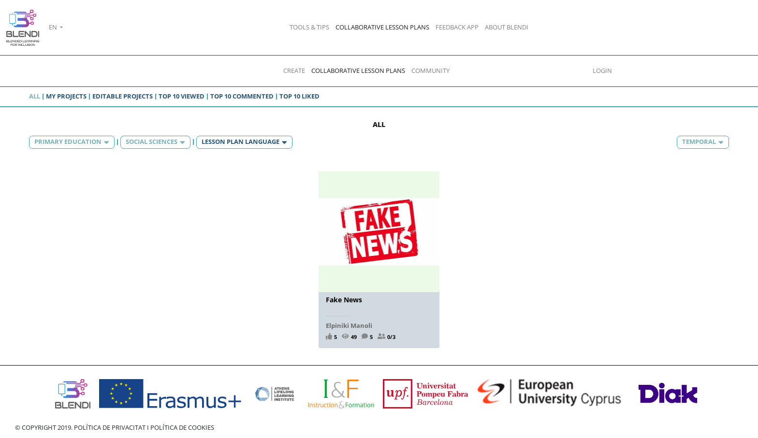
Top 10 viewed (181, 96)
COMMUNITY (430, 70)
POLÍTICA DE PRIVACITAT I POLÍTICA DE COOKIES (144, 427)
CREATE (294, 70)
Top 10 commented (242, 96)
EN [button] (53, 27)
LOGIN (602, 70)
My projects (66, 96)
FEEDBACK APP (457, 27)
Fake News (344, 299)
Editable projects (122, 96)
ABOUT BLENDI (506, 27)
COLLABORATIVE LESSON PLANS (382, 27)
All (34, 96)
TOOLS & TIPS (309, 27)
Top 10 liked (299, 96)
